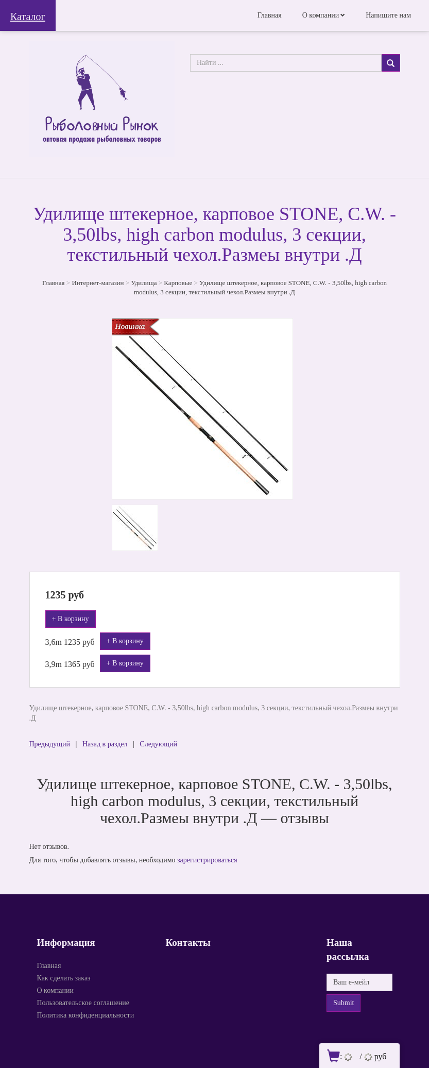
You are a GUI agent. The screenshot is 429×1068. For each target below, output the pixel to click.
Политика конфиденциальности (85, 1015)
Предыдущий (50, 744)
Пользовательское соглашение (83, 1003)
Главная (270, 15)
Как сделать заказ (64, 978)
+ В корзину (70, 619)
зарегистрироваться (207, 860)
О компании (320, 15)
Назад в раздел (105, 744)
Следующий (158, 744)
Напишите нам (388, 15)
